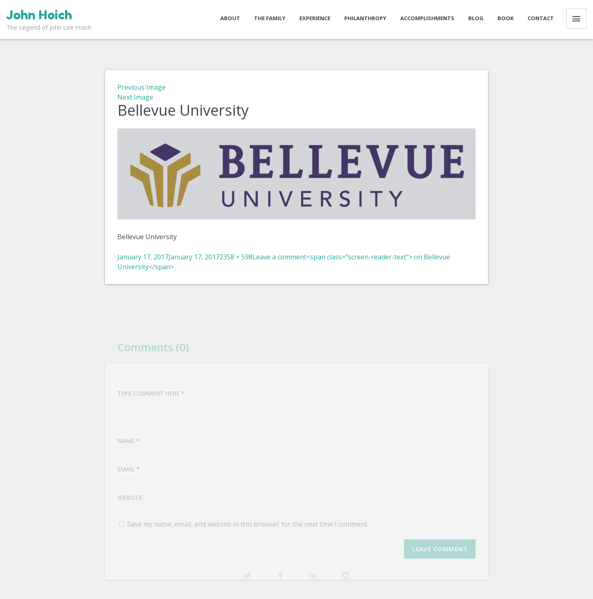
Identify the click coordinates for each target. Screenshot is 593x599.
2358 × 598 (235, 256)
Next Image (135, 97)
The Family (269, 18)
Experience (314, 18)
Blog (475, 18)
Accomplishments (427, 18)
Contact (541, 18)
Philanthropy (365, 18)
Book (505, 18)
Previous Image (141, 87)
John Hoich (39, 14)
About (230, 18)
